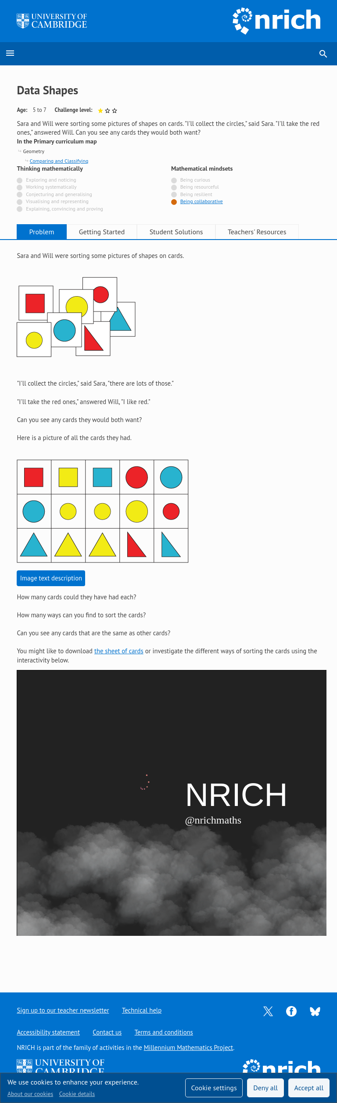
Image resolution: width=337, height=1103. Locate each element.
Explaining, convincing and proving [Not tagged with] (64, 208)
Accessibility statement (48, 1032)
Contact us (107, 1032)
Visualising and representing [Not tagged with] (57, 201)
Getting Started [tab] (102, 231)
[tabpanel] (168, 609)
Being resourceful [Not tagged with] (199, 186)
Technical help (141, 1010)
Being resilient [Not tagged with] (196, 194)
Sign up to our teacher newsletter (63, 1010)
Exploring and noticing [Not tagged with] (51, 179)
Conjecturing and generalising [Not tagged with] (59, 194)
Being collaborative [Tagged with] (201, 201)
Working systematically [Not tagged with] (51, 186)
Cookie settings (214, 1087)
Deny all (265, 1087)
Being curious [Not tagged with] (195, 179)
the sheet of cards (118, 651)
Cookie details (77, 1094)
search (323, 54)
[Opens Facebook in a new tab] (291, 1010)
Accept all (309, 1087)
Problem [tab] (41, 231)
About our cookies (30, 1094)
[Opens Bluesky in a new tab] (315, 1010)
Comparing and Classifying (59, 161)
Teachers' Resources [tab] (257, 231)
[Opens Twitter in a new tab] (268, 1010)
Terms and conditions (164, 1032)
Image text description (51, 578)
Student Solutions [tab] (176, 231)
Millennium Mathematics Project (188, 1047)
